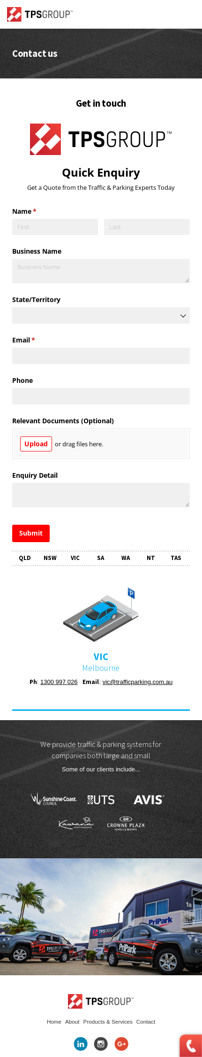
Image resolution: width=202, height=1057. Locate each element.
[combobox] (101, 315)
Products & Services (108, 1021)
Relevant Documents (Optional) (63, 420)
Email (37, 340)
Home (54, 1021)
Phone (22, 380)
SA (100, 558)
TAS (176, 558)
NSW (50, 558)
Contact (145, 1021)
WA (125, 558)
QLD (25, 558)
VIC (75, 558)
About (72, 1021)
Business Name (36, 251)
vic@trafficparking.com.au (138, 681)
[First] (55, 227)
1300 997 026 (59, 681)
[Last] (147, 227)
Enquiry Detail (35, 475)
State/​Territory (36, 299)
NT (151, 558)
